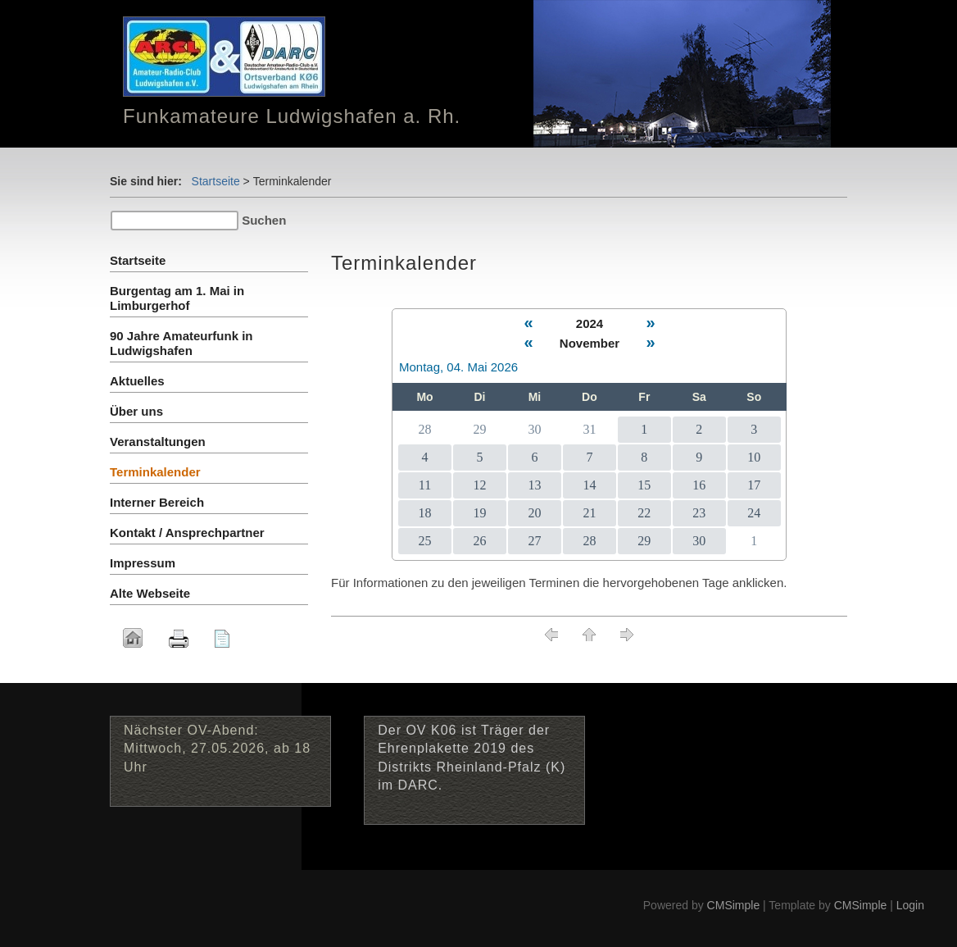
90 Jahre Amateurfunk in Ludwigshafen (181, 343)
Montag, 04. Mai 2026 (458, 367)
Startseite (216, 181)
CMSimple (733, 905)
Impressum (142, 563)
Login (910, 905)
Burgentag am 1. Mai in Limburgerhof (177, 298)
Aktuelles (137, 381)
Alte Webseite (150, 593)
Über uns (136, 411)
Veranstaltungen (158, 441)
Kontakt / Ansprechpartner (187, 533)
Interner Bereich (157, 502)
